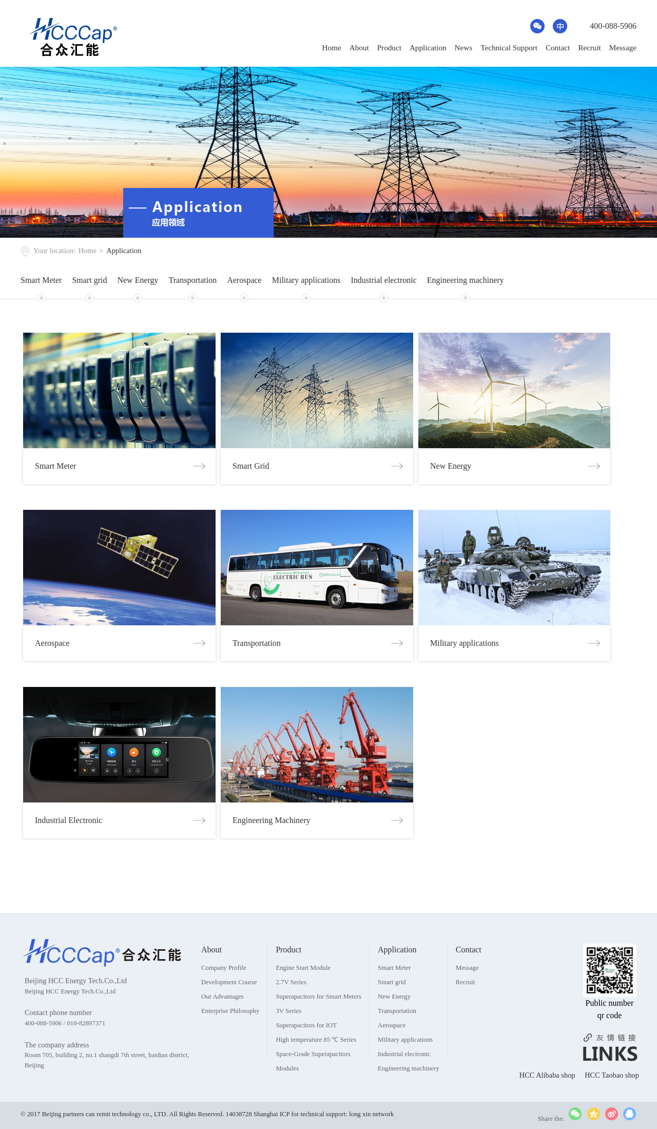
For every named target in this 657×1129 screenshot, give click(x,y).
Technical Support (508, 47)
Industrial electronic (383, 280)
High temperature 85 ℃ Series (316, 1064)
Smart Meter (41, 280)
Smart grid (89, 280)
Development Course (229, 1007)
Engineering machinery (465, 280)
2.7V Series (291, 1007)
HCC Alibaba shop (548, 1100)
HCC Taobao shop (612, 1100)
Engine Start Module (303, 993)
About (359, 47)
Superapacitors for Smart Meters (318, 1021)
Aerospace (244, 280)
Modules (287, 1093)
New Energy (137, 280)
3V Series (288, 1036)
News (464, 47)
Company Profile (223, 993)
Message (622, 47)
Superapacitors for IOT (306, 1050)
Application (428, 47)
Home (331, 47)
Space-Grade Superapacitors (313, 1079)
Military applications (306, 280)
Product (389, 47)
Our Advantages (222, 1021)
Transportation (193, 280)
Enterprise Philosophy (230, 1036)
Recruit (589, 47)
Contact (558, 47)
